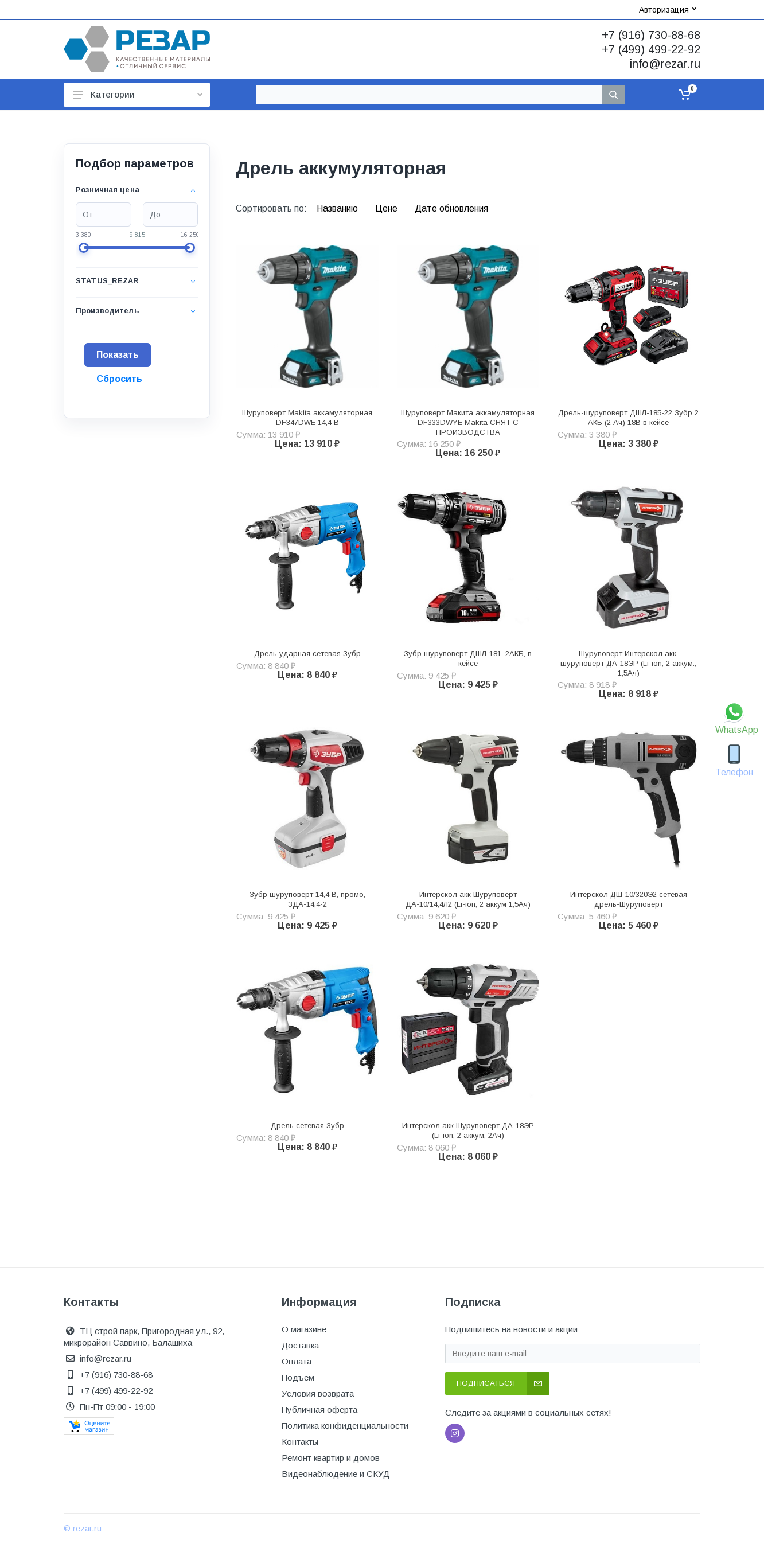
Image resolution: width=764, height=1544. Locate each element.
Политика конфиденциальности (345, 1425)
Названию (338, 208)
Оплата (296, 1361)
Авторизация (667, 9)
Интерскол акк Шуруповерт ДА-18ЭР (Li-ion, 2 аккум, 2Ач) (468, 1130)
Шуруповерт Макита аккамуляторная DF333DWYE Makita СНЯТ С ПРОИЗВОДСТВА (468, 422)
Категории (137, 94)
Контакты (300, 1441)
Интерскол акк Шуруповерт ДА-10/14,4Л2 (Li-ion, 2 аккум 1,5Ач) (468, 899)
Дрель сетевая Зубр (307, 1125)
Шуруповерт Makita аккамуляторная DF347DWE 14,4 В (307, 417)
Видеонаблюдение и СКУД (335, 1474)
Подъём (298, 1377)
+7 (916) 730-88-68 (651, 35)
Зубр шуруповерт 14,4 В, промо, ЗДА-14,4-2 (307, 899)
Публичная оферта (319, 1409)
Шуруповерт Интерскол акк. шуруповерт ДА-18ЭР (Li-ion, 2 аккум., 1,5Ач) (628, 663)
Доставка (300, 1345)
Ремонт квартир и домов (331, 1458)
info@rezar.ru (665, 63)
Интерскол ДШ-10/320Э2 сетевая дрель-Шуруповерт (628, 899)
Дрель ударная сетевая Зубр (307, 653)
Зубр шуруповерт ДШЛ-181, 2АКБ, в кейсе (468, 658)
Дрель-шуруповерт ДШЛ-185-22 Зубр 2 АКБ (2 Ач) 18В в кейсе (628, 417)
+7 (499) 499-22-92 (651, 49)
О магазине (304, 1329)
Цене (387, 208)
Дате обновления (451, 208)
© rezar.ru (83, 1528)
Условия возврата (318, 1393)
